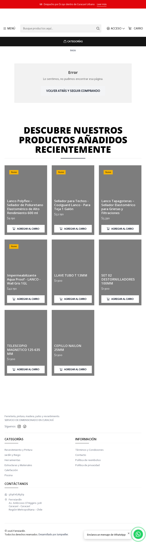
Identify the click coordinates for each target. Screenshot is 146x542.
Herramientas (12, 460)
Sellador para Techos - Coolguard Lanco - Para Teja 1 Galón (72, 219)
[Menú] (9, 28)
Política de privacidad (87, 465)
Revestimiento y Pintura (18, 449)
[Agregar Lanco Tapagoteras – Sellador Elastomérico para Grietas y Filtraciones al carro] (120, 247)
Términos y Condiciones (89, 449)
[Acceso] (116, 28)
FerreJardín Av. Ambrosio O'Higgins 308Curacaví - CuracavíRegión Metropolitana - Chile (23, 504)
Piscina (9, 475)
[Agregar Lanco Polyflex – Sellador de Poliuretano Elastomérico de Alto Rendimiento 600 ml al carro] (26, 238)
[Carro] (135, 28)
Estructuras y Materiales (18, 465)
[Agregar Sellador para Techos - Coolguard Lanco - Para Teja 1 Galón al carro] (73, 243)
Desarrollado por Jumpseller (53, 534)
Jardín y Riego (13, 455)
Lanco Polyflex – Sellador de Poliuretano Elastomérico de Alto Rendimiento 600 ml (25, 216)
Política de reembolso (88, 460)
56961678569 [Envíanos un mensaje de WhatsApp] (14, 494)
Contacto (80, 455)
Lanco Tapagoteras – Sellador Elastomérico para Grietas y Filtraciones (118, 225)
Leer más (101, 4)
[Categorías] (73, 41)
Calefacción (11, 470)
